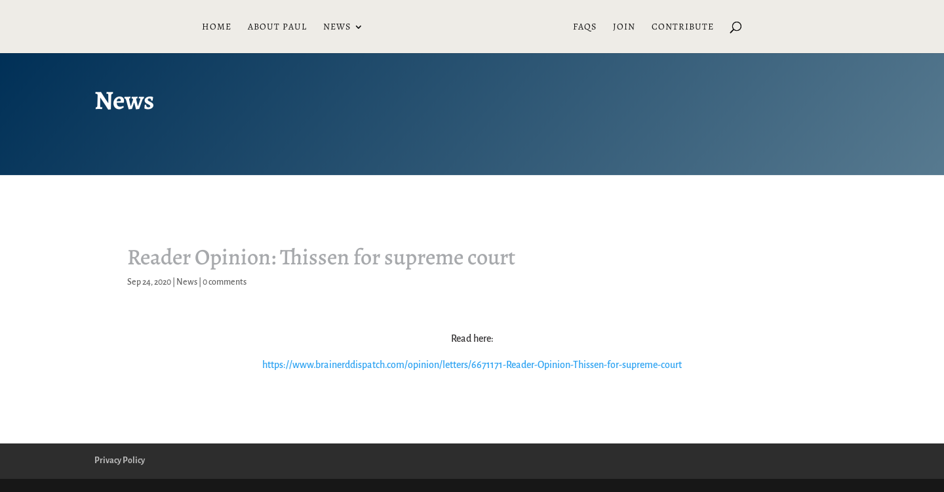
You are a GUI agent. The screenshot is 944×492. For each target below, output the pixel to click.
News (337, 27)
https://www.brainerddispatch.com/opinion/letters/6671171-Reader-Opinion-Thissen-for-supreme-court (472, 364)
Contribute (683, 27)
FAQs (585, 27)
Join (624, 27)
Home (216, 27)
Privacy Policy (119, 460)
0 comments (224, 282)
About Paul (277, 27)
